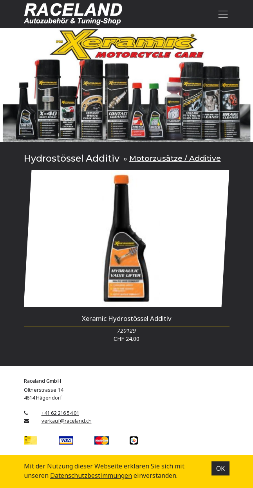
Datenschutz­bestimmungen (91, 475)
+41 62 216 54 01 (60, 412)
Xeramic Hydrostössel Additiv (127, 318)
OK (220, 468)
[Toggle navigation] (222, 14)
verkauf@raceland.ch (67, 420)
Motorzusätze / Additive (175, 158)
